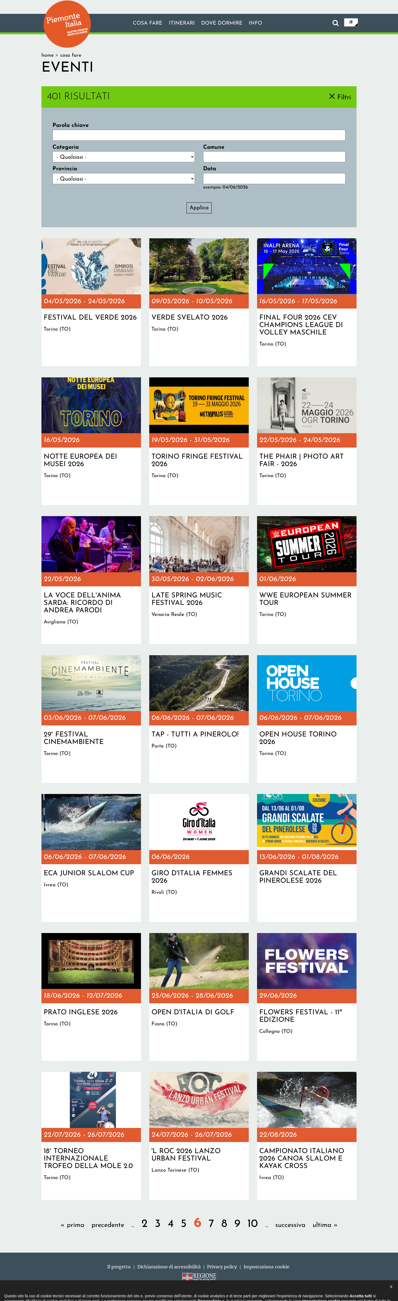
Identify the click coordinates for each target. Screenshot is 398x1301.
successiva (290, 1225)
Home (47, 55)
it (351, 22)
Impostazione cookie (266, 1266)
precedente (107, 1225)
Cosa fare (144, 23)
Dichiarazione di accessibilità (169, 1266)
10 (252, 1224)
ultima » (325, 1225)
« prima (72, 1225)
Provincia (65, 169)
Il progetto (119, 1266)
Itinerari (181, 23)
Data (209, 169)
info (259, 23)
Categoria (66, 147)
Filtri (344, 97)
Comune (213, 147)
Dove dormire (223, 23)
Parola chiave (71, 125)
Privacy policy (222, 1266)
